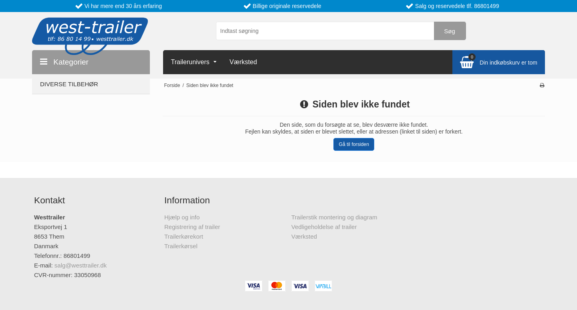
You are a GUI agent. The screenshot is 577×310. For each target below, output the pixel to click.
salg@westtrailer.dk (80, 265)
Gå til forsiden (354, 144)
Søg (449, 31)
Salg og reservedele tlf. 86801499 (457, 6)
